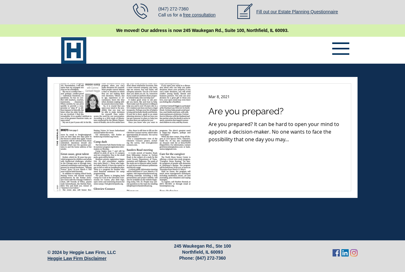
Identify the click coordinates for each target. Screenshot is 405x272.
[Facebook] (336, 252)
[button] (340, 48)
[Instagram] (354, 252)
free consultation (199, 14)
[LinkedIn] (345, 252)
